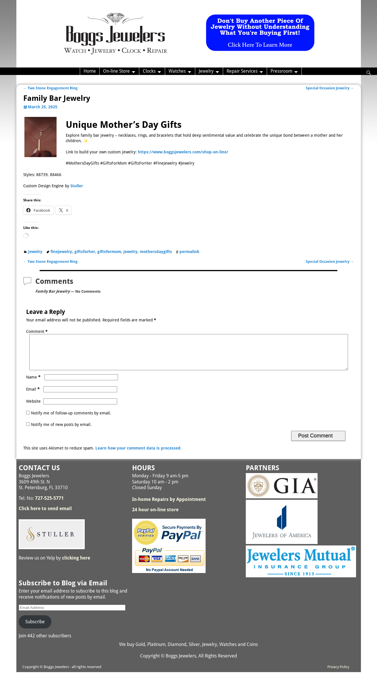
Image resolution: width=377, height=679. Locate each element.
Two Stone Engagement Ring (50, 88)
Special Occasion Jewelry (330, 88)
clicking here (76, 565)
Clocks (149, 71)
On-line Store (116, 71)
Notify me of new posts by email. (61, 431)
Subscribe (35, 628)
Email (33, 396)
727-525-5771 (49, 505)
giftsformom (109, 251)
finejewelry (61, 251)
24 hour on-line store (155, 516)
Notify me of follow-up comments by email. (71, 420)
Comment (37, 331)
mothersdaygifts (156, 251)
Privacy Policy (338, 674)
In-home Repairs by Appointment (169, 506)
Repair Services (242, 71)
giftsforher (84, 251)
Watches (177, 71)
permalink (189, 251)
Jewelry (206, 71)
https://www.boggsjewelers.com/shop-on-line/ (183, 152)
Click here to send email (45, 515)
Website (33, 408)
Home (90, 71)
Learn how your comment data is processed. (138, 455)
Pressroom (281, 71)
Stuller (76, 186)
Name (34, 384)
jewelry (130, 251)
